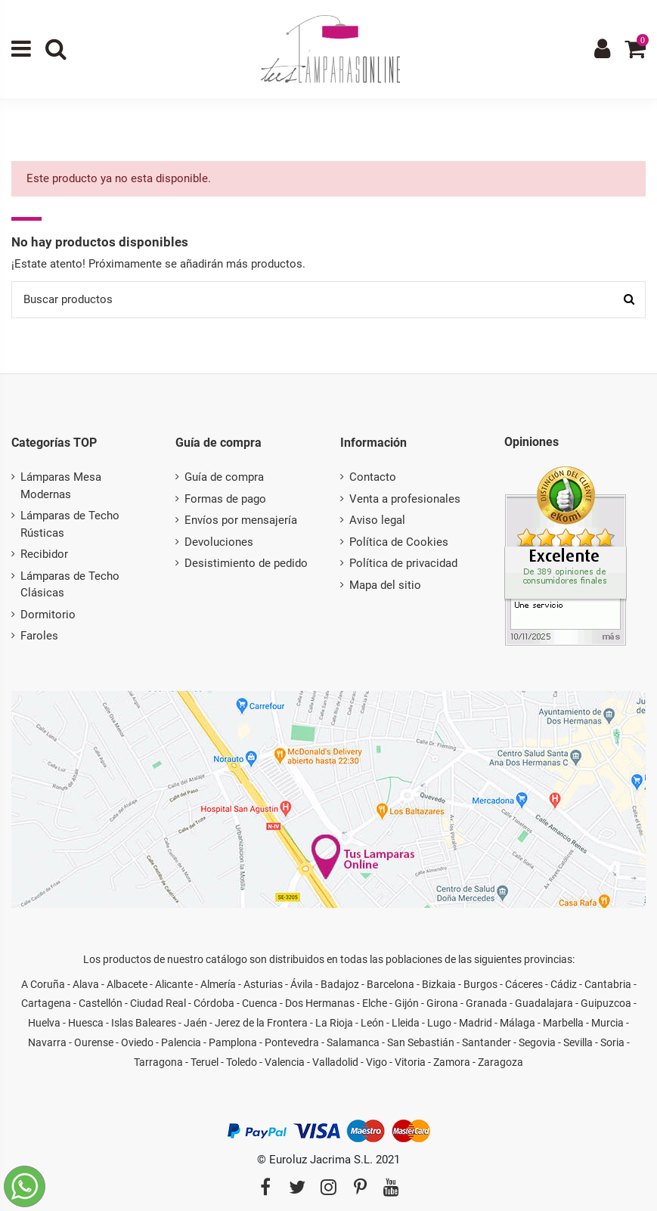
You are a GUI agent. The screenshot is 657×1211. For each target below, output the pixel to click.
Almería (218, 984)
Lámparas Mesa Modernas (60, 485)
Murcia (607, 1023)
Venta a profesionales (404, 499)
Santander (486, 1042)
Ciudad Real (158, 1003)
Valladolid (335, 1062)
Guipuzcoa (606, 1003)
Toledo (241, 1062)
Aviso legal (377, 520)
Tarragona (158, 1062)
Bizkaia (439, 984)
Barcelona (390, 984)
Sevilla (578, 1042)
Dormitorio (48, 614)
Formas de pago (225, 499)
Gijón (407, 1003)
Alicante (174, 984)
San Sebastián (420, 1042)
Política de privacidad (403, 563)
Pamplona (233, 1042)
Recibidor (44, 554)
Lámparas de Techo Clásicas (69, 584)
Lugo (439, 1023)
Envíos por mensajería (240, 520)
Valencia (285, 1062)
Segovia (537, 1042)
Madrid (475, 1023)
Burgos (480, 984)
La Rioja (334, 1023)
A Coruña (43, 984)
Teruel (204, 1062)
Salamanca (353, 1042)
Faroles (39, 636)
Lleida (406, 1023)
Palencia (181, 1042)
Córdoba (214, 1003)
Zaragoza (500, 1062)
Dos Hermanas (320, 1003)
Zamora (451, 1062)
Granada (486, 1003)
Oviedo (137, 1042)
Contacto (372, 477)
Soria (612, 1042)
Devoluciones (218, 542)
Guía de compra (224, 477)
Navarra (47, 1042)
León (372, 1023)
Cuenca (259, 1003)
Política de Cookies (398, 542)
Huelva (44, 1023)
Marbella (563, 1023)
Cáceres (524, 984)
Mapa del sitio (385, 585)
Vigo (376, 1062)
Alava (86, 984)
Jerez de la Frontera (261, 1023)
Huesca (86, 1023)
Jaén (195, 1023)
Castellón (100, 1003)
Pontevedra (292, 1042)
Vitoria (410, 1062)
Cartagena (46, 1003)
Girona (442, 1003)
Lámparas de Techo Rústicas (69, 524)
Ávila (301, 984)
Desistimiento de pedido (246, 563)
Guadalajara (544, 1003)
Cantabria (607, 984)
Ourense (93, 1042)
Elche (374, 1003)
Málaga (517, 1023)
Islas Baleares (143, 1023)
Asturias (263, 984)
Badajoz (340, 984)
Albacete (127, 984)
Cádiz (563, 984)
